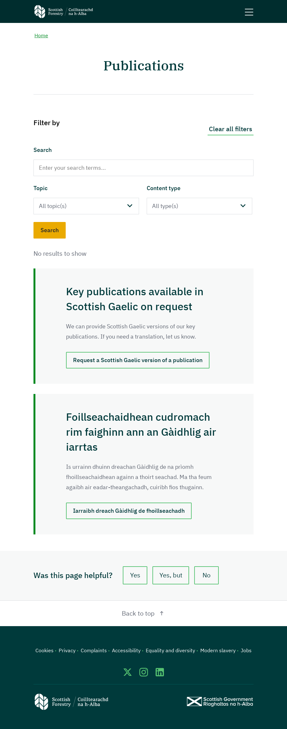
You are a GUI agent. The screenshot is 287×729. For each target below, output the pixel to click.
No (206, 575)
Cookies (44, 650)
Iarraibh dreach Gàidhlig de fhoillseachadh (129, 510)
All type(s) (165, 206)
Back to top (144, 613)
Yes (135, 575)
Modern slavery (218, 650)
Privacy (67, 650)
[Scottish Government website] (220, 701)
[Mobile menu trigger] (249, 11)
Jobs (246, 650)
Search (42, 150)
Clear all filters (230, 129)
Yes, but (170, 575)
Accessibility (126, 650)
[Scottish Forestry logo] (63, 11)
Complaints (94, 650)
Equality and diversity (170, 650)
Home (41, 35)
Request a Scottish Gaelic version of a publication (137, 360)
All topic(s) (53, 206)
